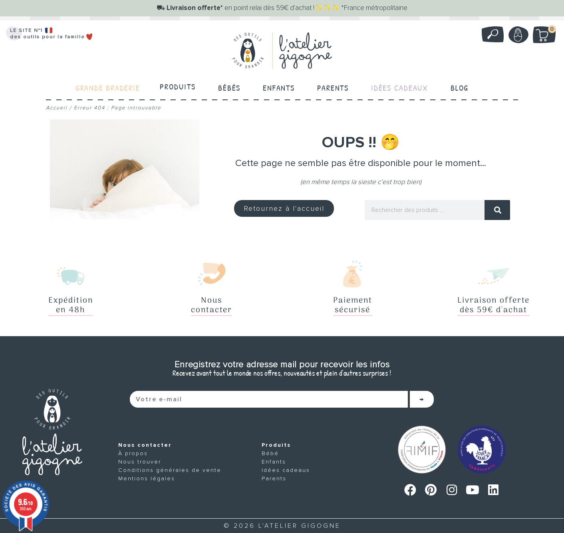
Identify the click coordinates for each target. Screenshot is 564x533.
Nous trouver (139, 461)
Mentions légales (146, 478)
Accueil (57, 108)
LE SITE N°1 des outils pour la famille (51, 34)
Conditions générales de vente (169, 470)
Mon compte (517, 34)
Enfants (278, 86)
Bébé (270, 453)
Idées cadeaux (286, 470)
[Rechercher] (497, 210)
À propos (133, 453)
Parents (333, 86)
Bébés (228, 86)
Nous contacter (145, 445)
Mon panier (548, 30)
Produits (177, 86)
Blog (462, 86)
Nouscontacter (211, 305)
